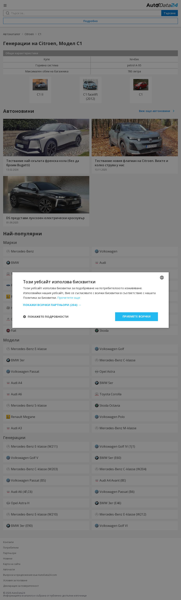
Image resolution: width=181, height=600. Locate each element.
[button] (90, 305)
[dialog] (90, 300)
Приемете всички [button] (136, 316)
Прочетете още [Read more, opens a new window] (68, 298)
